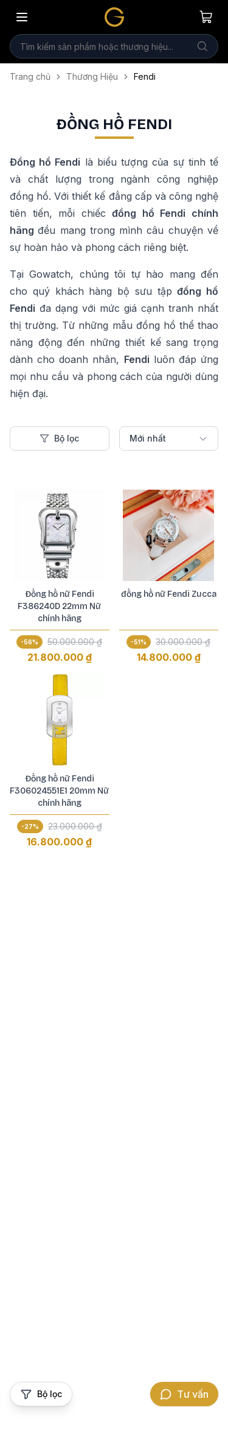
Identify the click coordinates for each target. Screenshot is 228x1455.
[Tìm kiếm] (202, 46)
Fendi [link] (145, 76)
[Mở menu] (22, 17)
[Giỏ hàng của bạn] (206, 17)
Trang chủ (30, 76)
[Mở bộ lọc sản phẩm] (41, 1394)
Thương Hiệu (92, 76)
